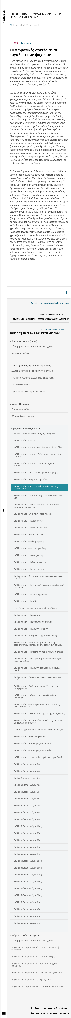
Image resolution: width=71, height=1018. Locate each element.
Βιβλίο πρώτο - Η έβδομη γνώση (30, 562)
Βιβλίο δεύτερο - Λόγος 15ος (28, 860)
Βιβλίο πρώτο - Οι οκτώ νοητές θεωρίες (33, 513)
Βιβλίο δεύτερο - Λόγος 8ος (27, 812)
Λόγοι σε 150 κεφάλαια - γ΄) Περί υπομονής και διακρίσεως (34, 964)
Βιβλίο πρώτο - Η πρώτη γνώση (29, 520)
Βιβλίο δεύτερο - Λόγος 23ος (28, 915)
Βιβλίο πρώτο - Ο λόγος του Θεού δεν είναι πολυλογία (35, 696)
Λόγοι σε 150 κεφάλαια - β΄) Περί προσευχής (33, 956)
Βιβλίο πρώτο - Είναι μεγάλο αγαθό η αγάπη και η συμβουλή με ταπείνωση (38, 721)
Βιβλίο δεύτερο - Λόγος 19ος (28, 888)
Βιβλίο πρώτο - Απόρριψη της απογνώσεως (35, 635)
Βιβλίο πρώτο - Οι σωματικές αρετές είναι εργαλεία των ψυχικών (38, 487)
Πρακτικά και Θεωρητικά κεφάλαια (28, 391)
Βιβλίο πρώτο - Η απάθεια (26, 601)
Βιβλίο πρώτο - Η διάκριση (27, 614)
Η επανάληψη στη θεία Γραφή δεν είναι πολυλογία (38, 729)
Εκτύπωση (26, 43)
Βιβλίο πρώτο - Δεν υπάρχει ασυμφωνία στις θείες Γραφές (38, 577)
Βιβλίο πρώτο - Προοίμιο (26, 440)
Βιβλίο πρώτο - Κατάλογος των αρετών (33, 743)
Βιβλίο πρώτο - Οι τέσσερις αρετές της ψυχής (36, 472)
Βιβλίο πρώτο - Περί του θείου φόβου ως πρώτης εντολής (38, 455)
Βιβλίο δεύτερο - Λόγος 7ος (27, 805)
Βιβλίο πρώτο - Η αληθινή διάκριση (31, 628)
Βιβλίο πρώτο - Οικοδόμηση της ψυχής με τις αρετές (39, 713)
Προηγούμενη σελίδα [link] (56, 329)
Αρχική (44, 329)
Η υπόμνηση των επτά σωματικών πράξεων (35, 607)
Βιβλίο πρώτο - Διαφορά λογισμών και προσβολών (38, 757)
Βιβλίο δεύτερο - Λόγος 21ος (28, 902)
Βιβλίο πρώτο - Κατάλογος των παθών (32, 750)
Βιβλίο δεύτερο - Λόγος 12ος (28, 840)
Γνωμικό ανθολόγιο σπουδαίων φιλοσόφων (32, 377)
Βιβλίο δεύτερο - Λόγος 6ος (27, 798)
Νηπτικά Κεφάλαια (20, 353)
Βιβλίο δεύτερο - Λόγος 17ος (28, 874)
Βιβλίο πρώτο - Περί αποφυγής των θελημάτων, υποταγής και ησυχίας (37, 505)
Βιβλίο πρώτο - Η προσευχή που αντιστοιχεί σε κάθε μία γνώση (39, 586)
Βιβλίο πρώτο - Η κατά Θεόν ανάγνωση (33, 621)
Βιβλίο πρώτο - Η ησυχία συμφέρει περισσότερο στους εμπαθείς (37, 659)
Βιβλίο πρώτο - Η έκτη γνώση (28, 555)
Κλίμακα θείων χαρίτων (22, 415)
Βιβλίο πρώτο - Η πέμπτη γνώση (30, 548)
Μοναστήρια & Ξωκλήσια (55, 1008)
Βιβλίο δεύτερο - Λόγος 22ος (28, 909)
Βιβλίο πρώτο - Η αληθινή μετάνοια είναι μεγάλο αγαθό (37, 668)
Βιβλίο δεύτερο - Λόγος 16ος (28, 867)
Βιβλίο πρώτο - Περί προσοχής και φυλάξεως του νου (38, 496)
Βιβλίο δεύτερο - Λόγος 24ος (28, 922)
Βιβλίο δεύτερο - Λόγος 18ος (28, 881)
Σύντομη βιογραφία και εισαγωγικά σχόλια (32, 346)
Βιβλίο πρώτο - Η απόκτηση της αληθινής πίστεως (38, 651)
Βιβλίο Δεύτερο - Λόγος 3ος (27, 777)
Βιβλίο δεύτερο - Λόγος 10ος (28, 826)
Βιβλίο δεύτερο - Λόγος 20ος (28, 895)
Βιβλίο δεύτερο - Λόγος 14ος (28, 853)
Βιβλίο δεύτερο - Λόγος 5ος (27, 791)
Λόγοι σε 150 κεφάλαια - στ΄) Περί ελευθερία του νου (37, 986)
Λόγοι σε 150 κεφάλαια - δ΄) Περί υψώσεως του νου (36, 972)
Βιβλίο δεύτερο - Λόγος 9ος (27, 819)
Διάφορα (64, 1013)
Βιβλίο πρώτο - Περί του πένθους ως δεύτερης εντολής (36, 464)
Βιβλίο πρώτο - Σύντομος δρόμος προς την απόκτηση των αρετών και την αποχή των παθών (38, 643)
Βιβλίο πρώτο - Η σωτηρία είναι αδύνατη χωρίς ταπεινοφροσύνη (37, 705)
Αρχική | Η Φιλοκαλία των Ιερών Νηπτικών (50, 303)
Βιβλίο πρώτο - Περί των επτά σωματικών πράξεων (39, 447)
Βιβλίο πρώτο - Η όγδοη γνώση (29, 568)
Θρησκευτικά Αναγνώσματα (44, 1013)
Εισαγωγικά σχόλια (20, 408)
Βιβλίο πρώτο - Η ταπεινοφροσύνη (31, 594)
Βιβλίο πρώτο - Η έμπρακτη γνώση (31, 479)
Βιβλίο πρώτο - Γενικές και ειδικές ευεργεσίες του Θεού (37, 678)
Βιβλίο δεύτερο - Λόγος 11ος (28, 833)
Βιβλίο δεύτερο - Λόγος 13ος (28, 846)
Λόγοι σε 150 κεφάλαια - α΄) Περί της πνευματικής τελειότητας (35, 948)
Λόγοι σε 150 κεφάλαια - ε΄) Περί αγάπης (31, 979)
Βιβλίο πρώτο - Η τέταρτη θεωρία (30, 541)
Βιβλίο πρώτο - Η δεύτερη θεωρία (30, 527)
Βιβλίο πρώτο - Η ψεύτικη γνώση (30, 736)
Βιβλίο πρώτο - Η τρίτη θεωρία (29, 534)
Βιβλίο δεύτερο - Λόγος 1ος (27, 764)
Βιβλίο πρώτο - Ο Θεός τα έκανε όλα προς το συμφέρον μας (36, 687)
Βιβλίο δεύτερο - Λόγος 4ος (27, 784)
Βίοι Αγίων (35, 1008)
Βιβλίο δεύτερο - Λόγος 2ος (27, 770)
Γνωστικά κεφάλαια (20, 384)
